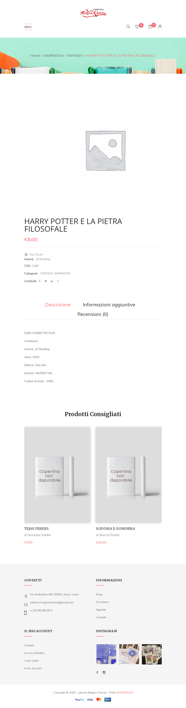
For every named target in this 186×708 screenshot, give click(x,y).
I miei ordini (31, 660)
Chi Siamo (102, 602)
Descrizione (58, 304)
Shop (99, 594)
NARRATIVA (54, 55)
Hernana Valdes (39, 535)
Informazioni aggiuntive (109, 304)
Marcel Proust (109, 535)
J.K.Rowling (43, 259)
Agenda (101, 609)
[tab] (58, 305)
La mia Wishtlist (34, 653)
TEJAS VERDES (36, 528)
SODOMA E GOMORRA (115, 528)
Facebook (97, 672)
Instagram (104, 672)
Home (35, 55)
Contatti (101, 617)
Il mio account (33, 668)
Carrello (29, 645)
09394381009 (124, 692)
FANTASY (74, 55)
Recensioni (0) (93, 314)
